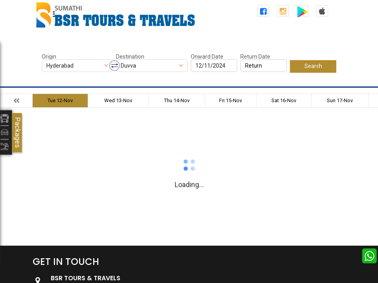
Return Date (255, 56)
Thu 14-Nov (177, 100)
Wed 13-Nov (118, 100)
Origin (49, 56)
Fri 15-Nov (230, 100)
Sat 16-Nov (283, 100)
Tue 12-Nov (60, 100)
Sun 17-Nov (340, 100)
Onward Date (207, 56)
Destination (130, 56)
